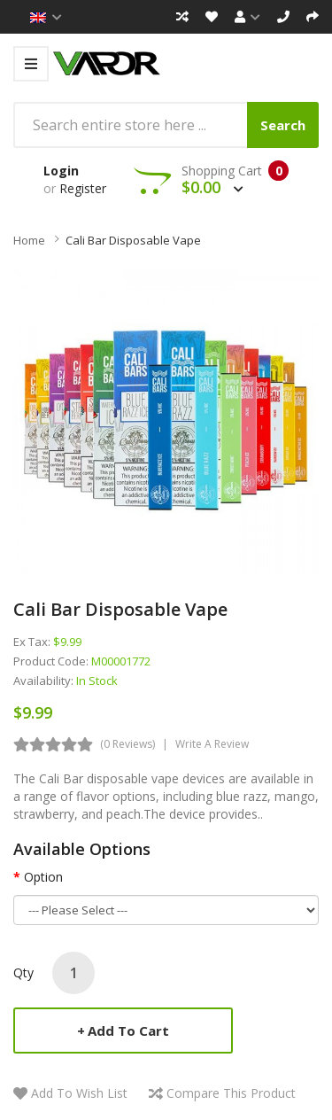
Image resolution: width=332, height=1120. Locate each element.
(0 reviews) (127, 743)
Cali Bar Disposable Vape (133, 240)
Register (82, 188)
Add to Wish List (79, 1093)
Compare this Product (231, 1093)
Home (29, 240)
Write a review (212, 743)
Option (43, 876)
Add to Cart (128, 1030)
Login (61, 170)
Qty (23, 972)
